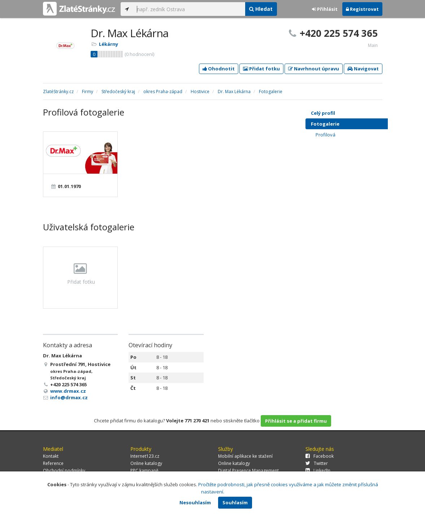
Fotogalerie (353, 124)
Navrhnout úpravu (313, 68)
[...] (189, 9)
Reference (53, 463)
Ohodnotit (219, 68)
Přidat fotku (261, 68)
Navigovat (363, 68)
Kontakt (50, 456)
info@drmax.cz (69, 397)
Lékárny (108, 44)
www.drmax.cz (68, 391)
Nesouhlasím (195, 502)
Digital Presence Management (248, 470)
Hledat (261, 8)
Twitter (316, 463)
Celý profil (323, 113)
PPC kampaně (144, 470)
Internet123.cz (144, 456)
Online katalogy (146, 463)
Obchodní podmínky (64, 470)
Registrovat (362, 9)
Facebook (319, 456)
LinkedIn (317, 470)
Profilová (355, 134)
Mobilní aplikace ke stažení (245, 456)
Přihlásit (325, 9)
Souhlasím (235, 502)
